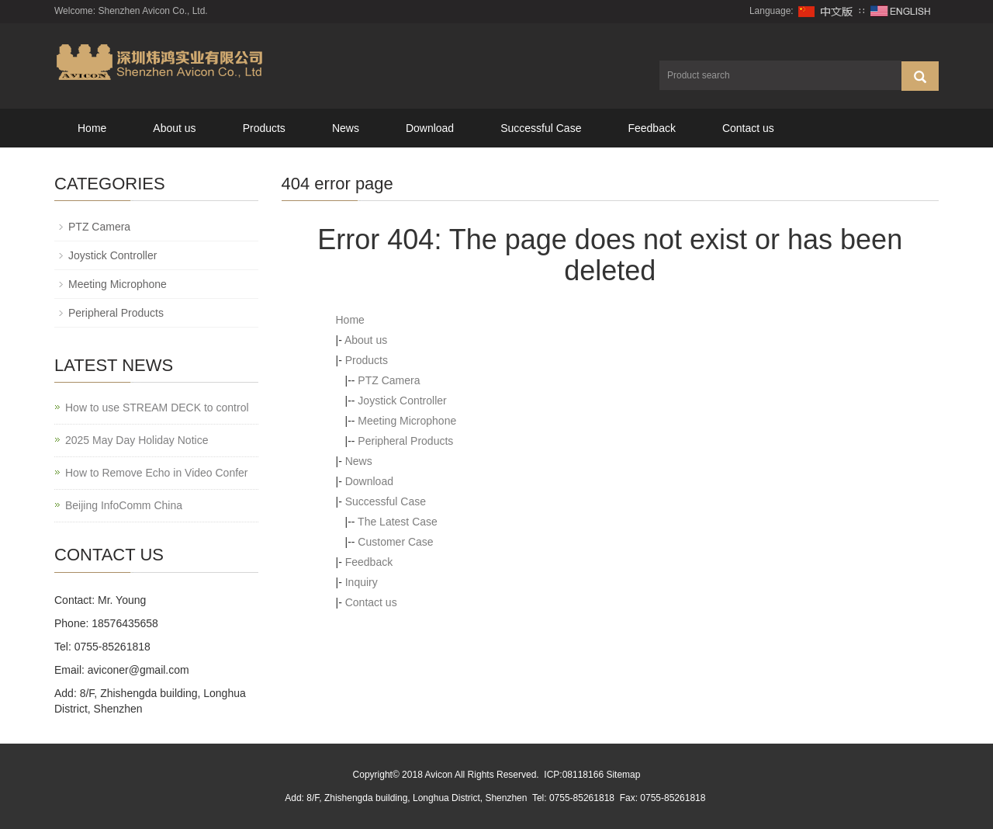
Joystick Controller (402, 400)
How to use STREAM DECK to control (157, 407)
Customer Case (395, 542)
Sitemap (623, 774)
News (345, 128)
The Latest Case (398, 521)
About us (174, 128)
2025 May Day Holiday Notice (136, 440)
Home (92, 128)
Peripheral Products (405, 441)
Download (430, 128)
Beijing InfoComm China (123, 505)
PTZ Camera (389, 380)
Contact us (748, 128)
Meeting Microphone (407, 420)
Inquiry (361, 582)
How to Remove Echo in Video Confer (156, 473)
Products (264, 128)
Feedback (651, 128)
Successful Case (540, 128)
